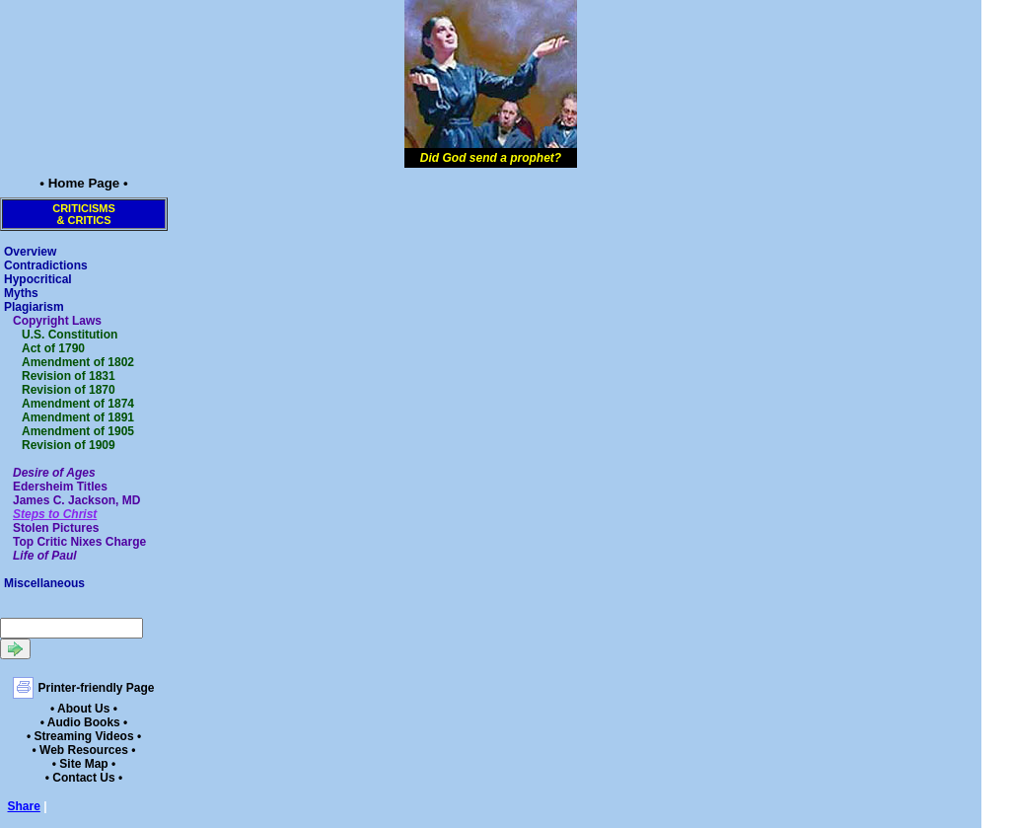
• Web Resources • (84, 750)
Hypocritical (38, 279)
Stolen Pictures (56, 528)
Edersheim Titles (60, 486)
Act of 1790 (53, 348)
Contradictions (46, 265)
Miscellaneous (44, 583)
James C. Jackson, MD (76, 500)
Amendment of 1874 (78, 404)
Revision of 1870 (68, 390)
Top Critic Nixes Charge (79, 542)
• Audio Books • (84, 722)
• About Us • (83, 708)
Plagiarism (34, 307)
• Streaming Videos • (84, 736)
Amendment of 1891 (78, 417)
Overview (30, 252)
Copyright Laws (57, 321)
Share (24, 806)
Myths (21, 293)
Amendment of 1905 (78, 431)
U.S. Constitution (69, 334)
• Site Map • (83, 764)
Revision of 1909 (68, 445)
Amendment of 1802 (78, 362)
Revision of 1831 (68, 376)
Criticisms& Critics (83, 214)
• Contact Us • (83, 778)
